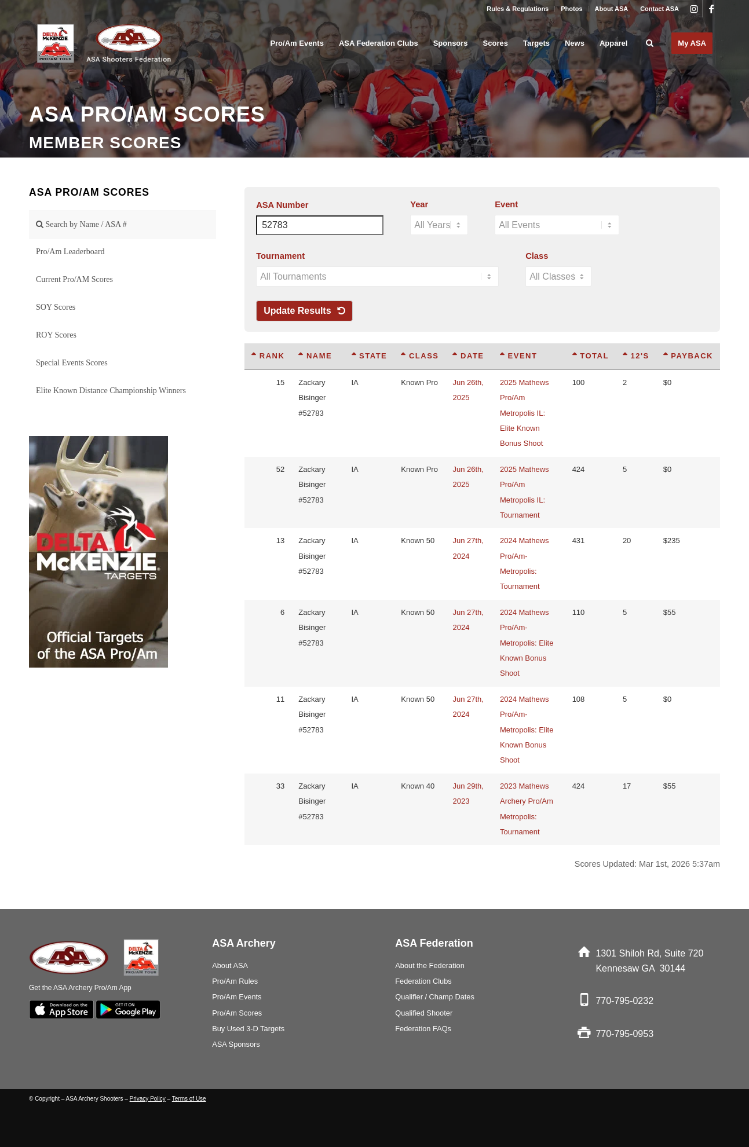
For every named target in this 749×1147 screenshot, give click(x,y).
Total (590, 355)
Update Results (304, 311)
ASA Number (282, 205)
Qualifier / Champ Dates (434, 996)
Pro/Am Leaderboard (70, 251)
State (370, 355)
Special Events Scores (72, 362)
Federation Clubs (423, 981)
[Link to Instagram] (693, 8)
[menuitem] (518, 9)
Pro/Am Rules (235, 981)
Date (468, 355)
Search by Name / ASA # (81, 224)
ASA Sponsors (236, 1044)
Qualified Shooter (423, 1013)
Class (536, 256)
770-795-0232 (624, 1001)
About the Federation (430, 965)
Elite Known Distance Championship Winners (111, 390)
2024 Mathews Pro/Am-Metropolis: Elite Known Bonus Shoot (526, 643)
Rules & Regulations (518, 8)
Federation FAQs (423, 1028)
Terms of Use (189, 1098)
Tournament (280, 256)
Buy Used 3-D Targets (248, 1028)
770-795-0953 (624, 1034)
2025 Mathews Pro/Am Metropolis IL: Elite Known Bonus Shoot (524, 413)
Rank (267, 355)
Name (315, 355)
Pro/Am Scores (237, 1013)
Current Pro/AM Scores (74, 279)
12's (636, 355)
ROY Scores (56, 335)
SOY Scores (55, 307)
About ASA (612, 8)
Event (506, 204)
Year (419, 204)
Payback (688, 355)
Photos (571, 8)
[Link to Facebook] (711, 8)
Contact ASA (659, 8)
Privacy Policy (148, 1098)
